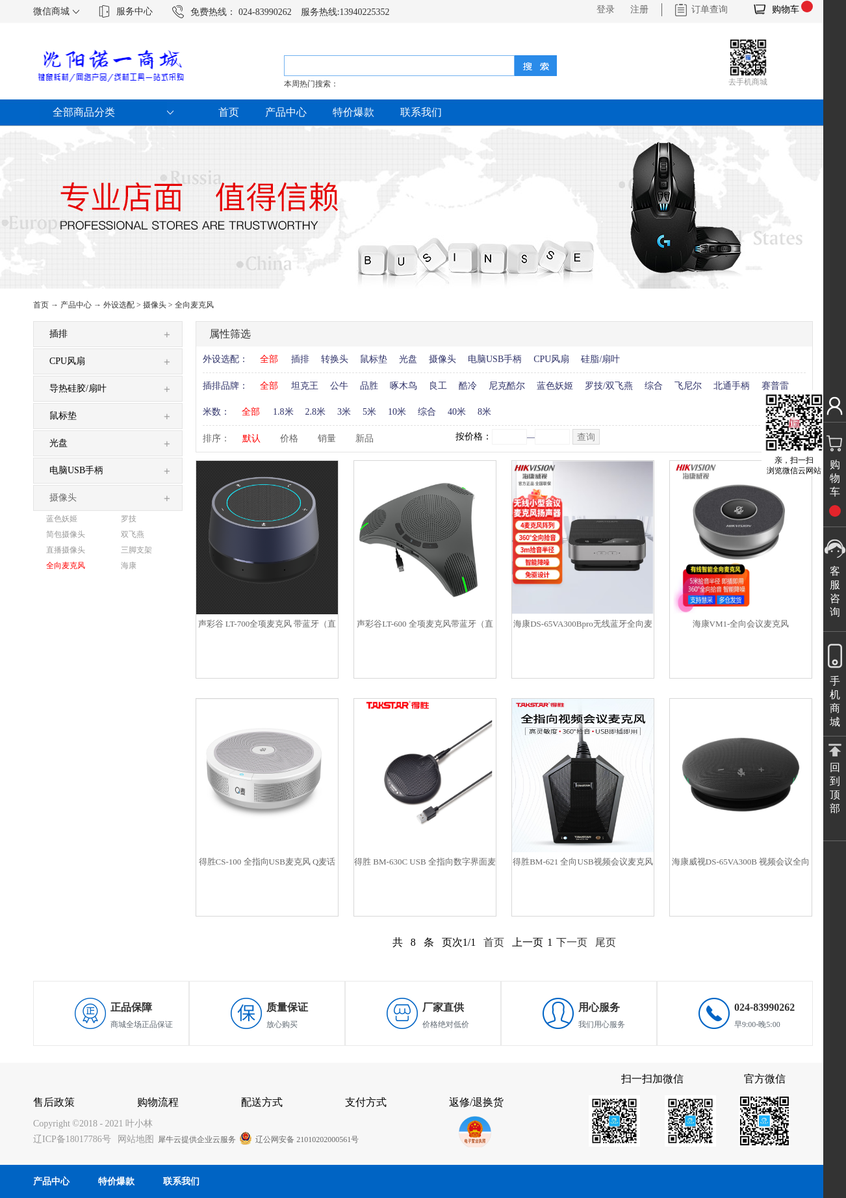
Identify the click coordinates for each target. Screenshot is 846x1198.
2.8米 (315, 412)
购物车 (785, 9)
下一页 (571, 942)
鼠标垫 (373, 359)
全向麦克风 (194, 304)
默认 (251, 438)
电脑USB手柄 (495, 359)
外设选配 (119, 304)
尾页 (605, 942)
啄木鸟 (403, 386)
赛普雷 (775, 386)
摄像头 (154, 304)
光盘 (408, 359)
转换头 (334, 359)
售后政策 (54, 1102)
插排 (300, 359)
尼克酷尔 (507, 386)
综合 (654, 386)
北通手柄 (731, 386)
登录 (605, 9)
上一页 (527, 942)
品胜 (369, 386)
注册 (639, 9)
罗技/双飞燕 (609, 386)
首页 (228, 112)
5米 (369, 412)
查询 (586, 437)
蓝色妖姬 (555, 386)
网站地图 (133, 1139)
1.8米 (283, 412)
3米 (344, 412)
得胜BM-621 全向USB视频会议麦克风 (583, 861)
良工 (438, 386)
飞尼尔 (688, 386)
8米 (484, 412)
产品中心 (76, 304)
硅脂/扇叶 (600, 359)
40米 (457, 412)
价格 (289, 438)
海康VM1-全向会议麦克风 (741, 624)
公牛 (339, 386)
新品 (364, 438)
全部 (269, 359)
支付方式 (366, 1102)
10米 (397, 412)
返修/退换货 (476, 1102)
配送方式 (262, 1102)
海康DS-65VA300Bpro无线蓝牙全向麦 (582, 624)
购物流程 (158, 1102)
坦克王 (304, 386)
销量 (327, 438)
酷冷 (468, 386)
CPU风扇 (551, 359)
